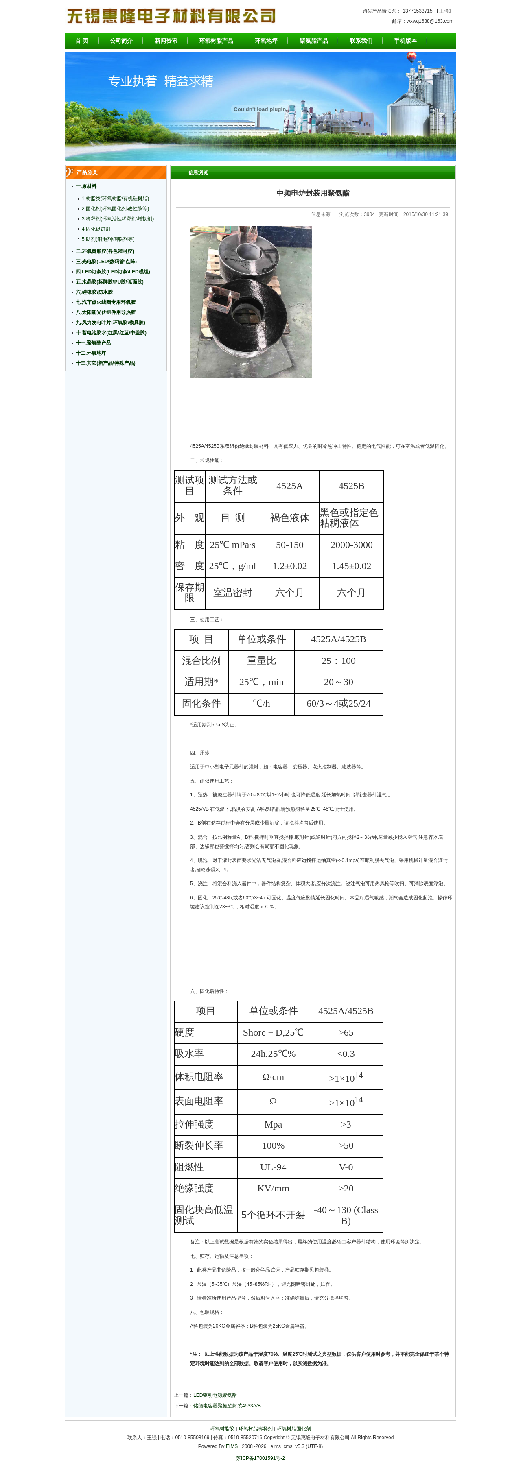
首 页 (81, 40)
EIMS (232, 1446)
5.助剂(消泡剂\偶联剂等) (108, 239)
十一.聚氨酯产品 (93, 343)
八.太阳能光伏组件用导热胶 (106, 312)
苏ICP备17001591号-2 (260, 1458)
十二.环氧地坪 (91, 353)
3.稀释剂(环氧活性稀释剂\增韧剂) (118, 219)
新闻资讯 (166, 40)
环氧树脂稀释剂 (256, 1428)
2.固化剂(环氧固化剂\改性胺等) (115, 209)
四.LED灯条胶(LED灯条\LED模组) (113, 272)
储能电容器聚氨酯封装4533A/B (227, 1406)
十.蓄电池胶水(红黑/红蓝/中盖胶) (111, 333)
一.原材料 (86, 186)
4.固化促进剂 (96, 229)
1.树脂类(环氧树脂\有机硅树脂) (115, 198)
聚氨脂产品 (314, 40)
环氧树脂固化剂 (294, 1428)
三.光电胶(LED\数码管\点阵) (106, 261)
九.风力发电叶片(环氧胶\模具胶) (110, 322)
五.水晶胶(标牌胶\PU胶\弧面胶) (110, 282)
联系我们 (361, 40)
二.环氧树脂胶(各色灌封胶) (105, 251)
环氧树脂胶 (222, 1428)
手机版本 (405, 40)
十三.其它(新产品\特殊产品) (106, 363)
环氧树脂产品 (216, 40)
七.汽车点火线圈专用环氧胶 (106, 302)
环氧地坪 (266, 40)
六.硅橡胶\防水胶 (94, 292)
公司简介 (121, 40)
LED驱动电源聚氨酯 (215, 1395)
